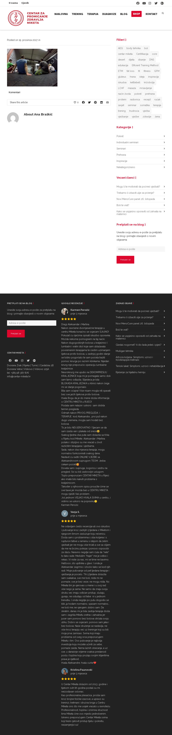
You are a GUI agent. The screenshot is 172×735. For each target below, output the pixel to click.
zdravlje (147, 116)
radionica (135, 99)
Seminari (121, 148)
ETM (120, 71)
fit (139, 71)
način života (124, 93)
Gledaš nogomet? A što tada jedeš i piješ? (138, 344)
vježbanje (123, 116)
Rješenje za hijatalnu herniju (130, 372)
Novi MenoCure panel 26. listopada (136, 199)
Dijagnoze (109, 14)
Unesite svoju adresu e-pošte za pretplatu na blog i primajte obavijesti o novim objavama (139, 236)
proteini (122, 99)
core (154, 54)
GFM (156, 71)
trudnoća (134, 111)
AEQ (120, 48)
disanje (142, 59)
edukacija (123, 65)
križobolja (149, 82)
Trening (77, 14)
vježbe (135, 116)
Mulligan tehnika (124, 351)
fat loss (130, 71)
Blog (123, 14)
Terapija (92, 14)
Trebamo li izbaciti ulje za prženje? (135, 192)
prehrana (150, 93)
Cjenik (25, 3)
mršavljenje (146, 88)
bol (146, 48)
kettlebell (135, 82)
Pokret (120, 136)
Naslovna (61, 14)
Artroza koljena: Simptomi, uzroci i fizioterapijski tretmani (134, 358)
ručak (157, 99)
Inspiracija (122, 161)
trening (122, 111)
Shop (136, 14)
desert (121, 59)
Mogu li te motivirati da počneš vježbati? (138, 186)
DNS (151, 59)
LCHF (121, 88)
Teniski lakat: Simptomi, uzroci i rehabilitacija (139, 366)
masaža (132, 88)
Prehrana (121, 154)
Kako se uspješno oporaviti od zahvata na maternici (139, 212)
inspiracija (153, 76)
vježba (146, 111)
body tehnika (133, 48)
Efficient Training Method (145, 65)
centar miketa (125, 54)
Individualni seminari (127, 142)
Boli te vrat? (123, 205)
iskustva (122, 82)
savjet (121, 105)
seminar (132, 105)
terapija (157, 105)
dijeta (131, 59)
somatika (145, 105)
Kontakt (151, 14)
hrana (133, 76)
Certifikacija (142, 54)
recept (147, 99)
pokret (137, 93)
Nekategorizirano (126, 167)
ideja (141, 76)
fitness (147, 71)
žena (157, 116)
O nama (13, 3)
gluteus (122, 76)
